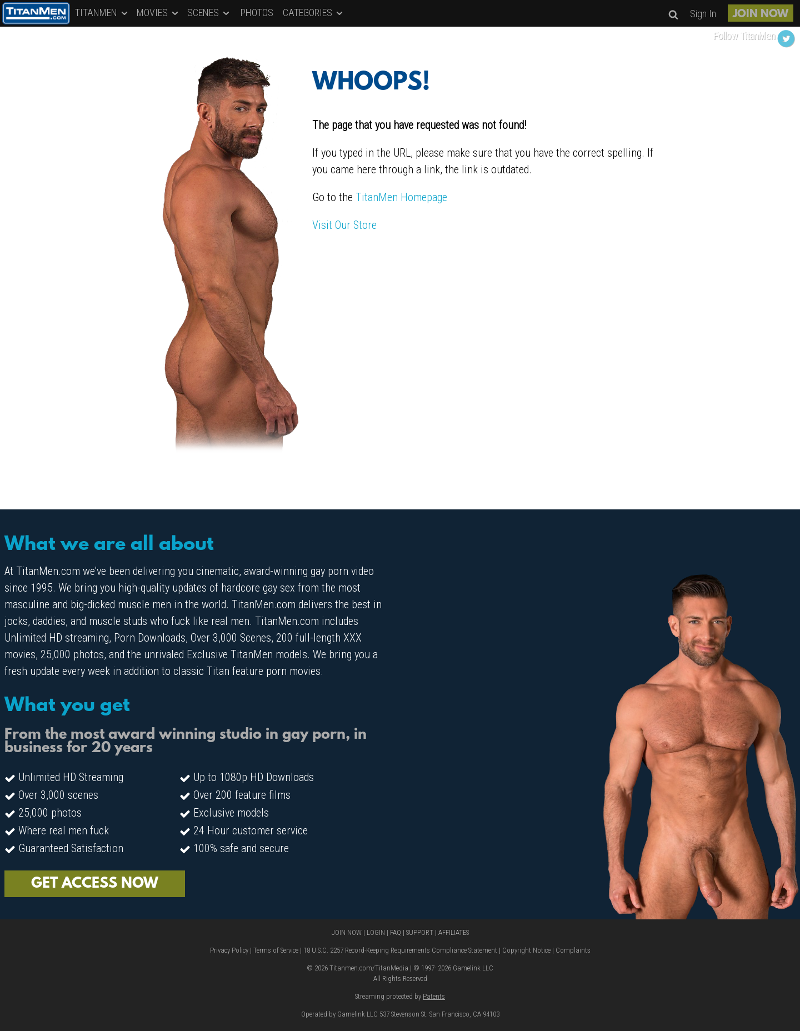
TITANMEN (102, 12)
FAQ (395, 932)
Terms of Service (275, 950)
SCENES (209, 12)
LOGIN (376, 932)
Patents (434, 996)
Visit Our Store (344, 225)
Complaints (573, 950)
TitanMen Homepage (401, 197)
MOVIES (158, 12)
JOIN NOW (760, 14)
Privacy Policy (229, 950)
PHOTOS (257, 12)
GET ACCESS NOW (94, 883)
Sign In (703, 13)
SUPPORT (419, 932)
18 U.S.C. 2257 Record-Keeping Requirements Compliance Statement (400, 950)
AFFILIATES (453, 932)
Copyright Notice (526, 950)
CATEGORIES (313, 12)
